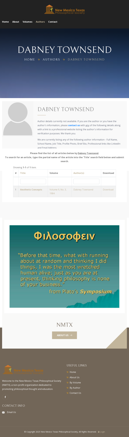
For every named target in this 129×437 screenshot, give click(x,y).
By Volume (75, 382)
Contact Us (75, 392)
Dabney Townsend (83, 189)
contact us (74, 125)
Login (101, 431)
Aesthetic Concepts (31, 189)
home (29, 59)
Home (5, 21)
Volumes (27, 21)
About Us (74, 377)
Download (108, 189)
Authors (40, 21)
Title (23, 173)
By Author (75, 387)
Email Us (11, 412)
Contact (52, 21)
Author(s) (78, 173)
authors (51, 59)
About (15, 21)
